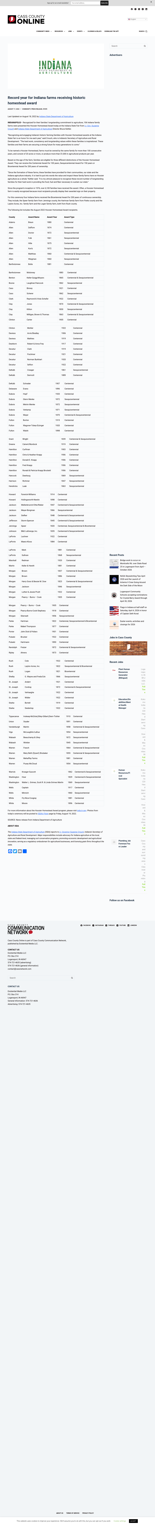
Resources (60, 31)
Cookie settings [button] (120, 1521)
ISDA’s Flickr (43, 814)
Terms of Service (72, 1513)
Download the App (112, 31)
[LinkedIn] (146, 9)
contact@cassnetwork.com (19, 969)
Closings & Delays (94, 31)
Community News (44, 31)
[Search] (143, 31)
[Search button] (144, 46)
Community (26, 109)
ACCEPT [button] (133, 1521)
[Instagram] (135, 9)
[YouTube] (143, 9)
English (132, 19)
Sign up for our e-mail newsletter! (58, 3)
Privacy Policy (88, 1513)
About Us (59, 1513)
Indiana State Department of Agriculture (56, 116)
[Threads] (139, 9)
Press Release (36, 109)
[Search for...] (126, 46)
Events (81, 31)
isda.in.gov (81, 810)
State (45, 109)
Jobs (71, 31)
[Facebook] (132, 9)
